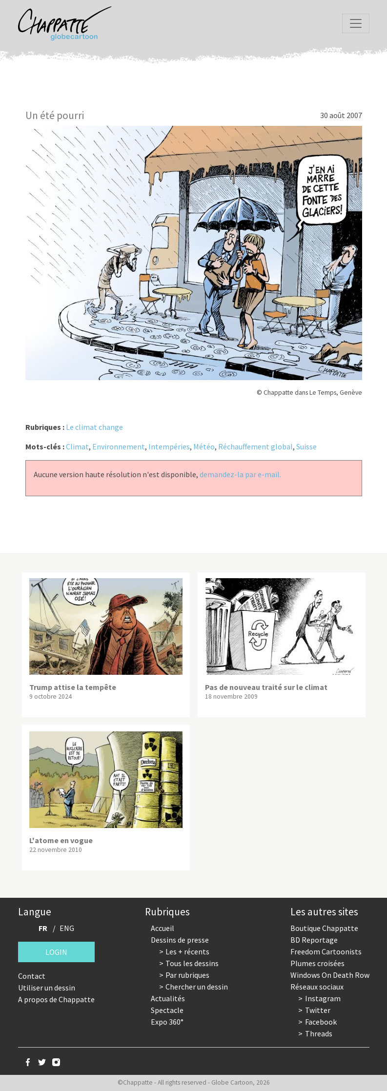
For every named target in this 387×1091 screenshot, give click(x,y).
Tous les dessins (192, 963)
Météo (204, 446)
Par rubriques (187, 975)
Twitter (317, 1010)
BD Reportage (314, 940)
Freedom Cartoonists (326, 951)
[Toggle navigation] (355, 23)
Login (56, 952)
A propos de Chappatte (56, 999)
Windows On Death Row (329, 975)
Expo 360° (167, 1022)
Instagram (323, 998)
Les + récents (187, 951)
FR (43, 928)
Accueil (162, 928)
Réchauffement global (255, 446)
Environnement (118, 446)
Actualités (168, 998)
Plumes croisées (317, 963)
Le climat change (94, 427)
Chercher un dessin (196, 986)
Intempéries (169, 446)
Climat (77, 446)
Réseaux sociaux (317, 986)
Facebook (321, 1022)
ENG (67, 928)
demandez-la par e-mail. (240, 474)
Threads (318, 1033)
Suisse (306, 446)
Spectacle (167, 1010)
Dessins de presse (180, 940)
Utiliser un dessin (46, 987)
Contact (31, 976)
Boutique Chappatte (324, 928)
